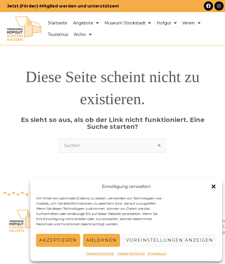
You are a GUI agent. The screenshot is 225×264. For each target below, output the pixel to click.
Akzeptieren (58, 240)
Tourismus (58, 34)
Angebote (86, 23)
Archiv (83, 34)
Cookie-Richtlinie (100, 253)
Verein (191, 23)
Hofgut (167, 23)
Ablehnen (101, 240)
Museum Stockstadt (127, 23)
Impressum (157, 253)
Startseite (57, 23)
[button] (213, 186)
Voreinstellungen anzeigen (169, 240)
